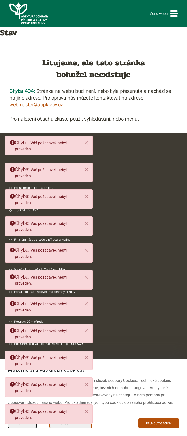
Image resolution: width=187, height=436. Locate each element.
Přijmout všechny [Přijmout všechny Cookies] (158, 423)
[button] (163, 13)
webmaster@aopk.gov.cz (36, 105)
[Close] (86, 143)
